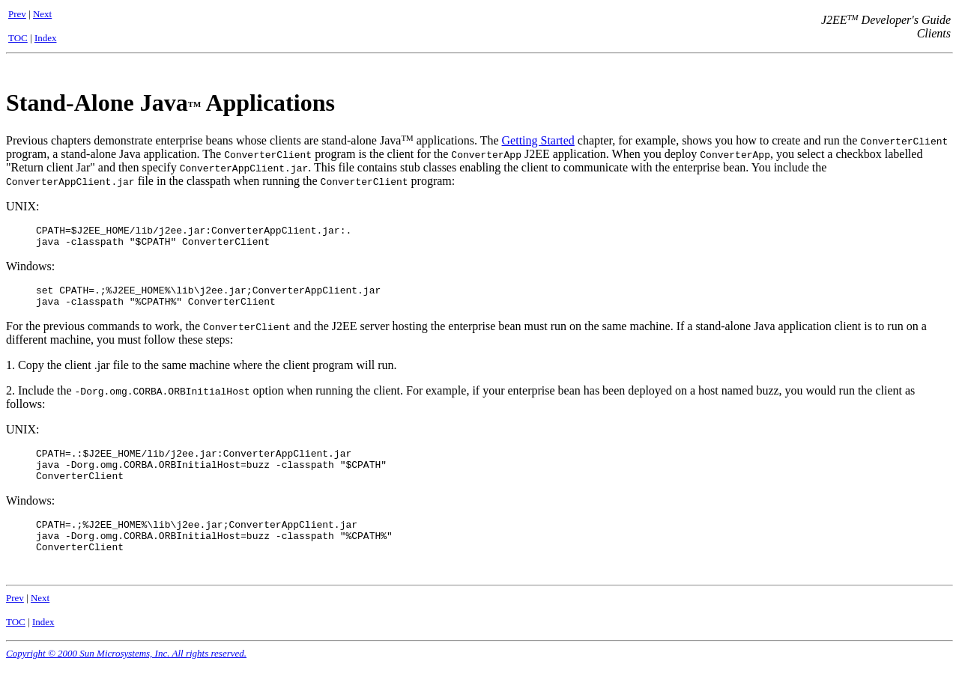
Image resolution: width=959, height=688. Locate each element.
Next (42, 13)
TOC (18, 37)
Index (45, 37)
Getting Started (538, 140)
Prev (17, 13)
